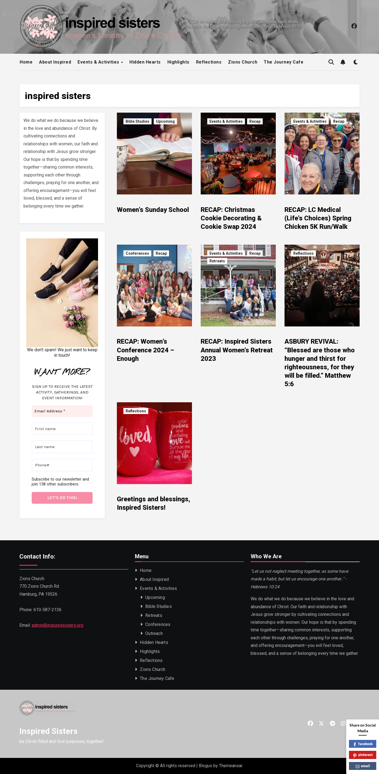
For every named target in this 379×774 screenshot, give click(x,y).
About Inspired (55, 62)
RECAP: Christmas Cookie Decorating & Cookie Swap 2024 (231, 218)
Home (26, 62)
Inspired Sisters (48, 731)
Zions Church (242, 62)
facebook (363, 744)
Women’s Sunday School (153, 210)
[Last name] (62, 446)
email (363, 766)
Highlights (178, 62)
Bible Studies (137, 121)
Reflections (209, 62)
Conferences (137, 253)
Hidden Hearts (145, 62)
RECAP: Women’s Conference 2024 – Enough (145, 350)
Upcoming (165, 121)
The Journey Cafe (283, 62)
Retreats (217, 261)
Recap (254, 121)
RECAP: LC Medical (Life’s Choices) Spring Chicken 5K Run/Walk (318, 218)
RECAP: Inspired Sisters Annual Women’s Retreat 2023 (237, 350)
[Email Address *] (62, 411)
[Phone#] (62, 464)
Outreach (154, 633)
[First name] (62, 428)
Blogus (205, 765)
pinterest (363, 755)
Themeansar (230, 765)
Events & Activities (99, 62)
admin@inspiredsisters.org (57, 625)
